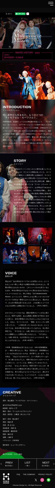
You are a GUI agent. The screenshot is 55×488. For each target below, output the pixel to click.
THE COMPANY (29, 474)
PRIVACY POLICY (45, 474)
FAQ (18, 474)
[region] (27, 330)
